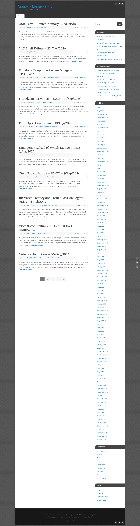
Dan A (23, 27)
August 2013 (101, 402)
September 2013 (103, 399)
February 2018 (102, 239)
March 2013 (101, 416)
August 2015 (101, 321)
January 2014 (101, 385)
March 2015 (101, 338)
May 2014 (100, 372)
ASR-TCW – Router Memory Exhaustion (47, 24)
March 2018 (101, 236)
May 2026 (100, 111)
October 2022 (102, 148)
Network (43, 27)
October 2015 (102, 314)
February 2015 (102, 341)
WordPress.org (102, 500)
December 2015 (102, 307)
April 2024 (100, 138)
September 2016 (103, 277)
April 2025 (100, 124)
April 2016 (100, 294)
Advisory (44, 102)
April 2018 (100, 233)
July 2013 (100, 406)
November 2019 (102, 206)
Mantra (78, 521)
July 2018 (100, 223)
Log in (99, 490)
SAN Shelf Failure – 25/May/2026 (42, 48)
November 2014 (102, 351)
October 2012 (102, 433)
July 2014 (100, 365)
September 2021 (103, 162)
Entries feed (101, 493)
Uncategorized (102, 478)
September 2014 (103, 358)
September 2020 (103, 185)
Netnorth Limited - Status (36, 6)
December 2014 (102, 348)
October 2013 (102, 395)
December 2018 (102, 212)
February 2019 (102, 209)
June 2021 (100, 168)
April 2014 (100, 375)
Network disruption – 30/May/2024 (44, 254)
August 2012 (101, 439)
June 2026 (100, 107)
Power (60, 258)
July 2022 (100, 155)
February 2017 (102, 263)
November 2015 (102, 311)
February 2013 (102, 419)
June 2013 (100, 409)
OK (119, 24)
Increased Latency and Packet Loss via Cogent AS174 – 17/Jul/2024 (108, 73)
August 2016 (101, 280)
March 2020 (101, 195)
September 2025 (103, 118)
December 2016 (102, 270)
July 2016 (100, 284)
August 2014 (101, 361)
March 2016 (101, 297)
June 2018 (100, 226)
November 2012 (102, 429)
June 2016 (100, 287)
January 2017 (101, 267)
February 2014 (102, 382)
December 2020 (102, 178)
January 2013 (101, 422)
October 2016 (102, 273)
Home (20, 16)
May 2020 (100, 192)
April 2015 (100, 334)
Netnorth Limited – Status (59, 521)
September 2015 (103, 317)
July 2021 (100, 165)
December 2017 (102, 243)
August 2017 (101, 250)
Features (100, 461)
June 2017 (100, 256)
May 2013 (100, 412)
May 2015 (100, 331)
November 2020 (102, 182)
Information (101, 465)
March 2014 (101, 378)
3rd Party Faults (45, 78)
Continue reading (78, 61)
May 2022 (100, 158)
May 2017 (100, 260)
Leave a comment (79, 27)
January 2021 (101, 175)
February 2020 (102, 199)
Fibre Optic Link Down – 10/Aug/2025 (45, 123)
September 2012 (103, 436)
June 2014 (100, 368)
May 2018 (100, 229)
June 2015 (100, 328)
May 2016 (100, 290)
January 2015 (101, 345)
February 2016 (102, 300)
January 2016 (101, 304)
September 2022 (103, 151)
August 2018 (101, 219)
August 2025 (101, 121)
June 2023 (100, 141)
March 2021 (101, 172)
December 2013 (102, 389)
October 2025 (102, 114)
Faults (39, 27)
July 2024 (100, 131)
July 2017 (100, 253)
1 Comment (81, 205)
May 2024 (100, 134)
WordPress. (85, 521)
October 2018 (102, 216)
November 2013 (102, 392)
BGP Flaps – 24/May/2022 (112, 96)
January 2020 (101, 202)
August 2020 (101, 189)
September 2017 (103, 246)
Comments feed (102, 497)
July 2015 (100, 324)
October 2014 (102, 355)
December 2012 (102, 426)
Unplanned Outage (109, 86)
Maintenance (48, 127)
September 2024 (103, 128)
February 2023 (102, 145)
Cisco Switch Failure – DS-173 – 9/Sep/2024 (49, 173)
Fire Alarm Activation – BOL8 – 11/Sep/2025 (50, 98)
